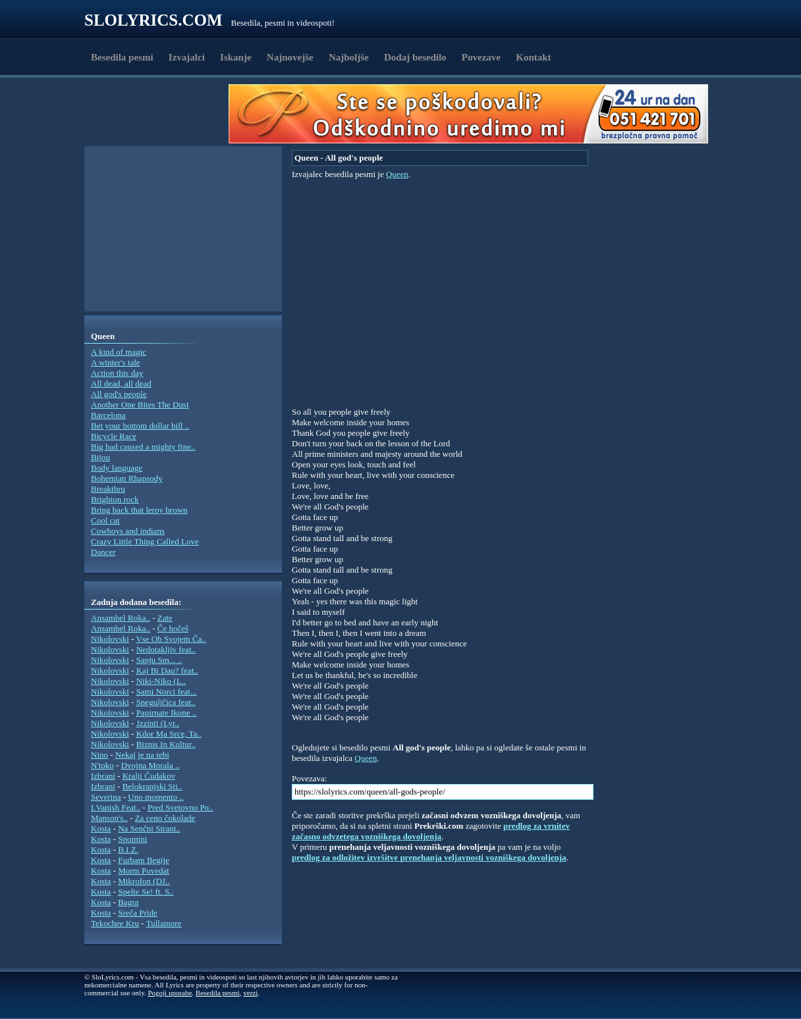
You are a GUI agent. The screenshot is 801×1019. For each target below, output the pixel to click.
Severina (106, 797)
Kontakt (533, 57)
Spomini (132, 839)
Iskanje (236, 57)
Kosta (101, 828)
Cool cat (105, 520)
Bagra (128, 902)
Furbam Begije (143, 860)
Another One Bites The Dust (140, 404)
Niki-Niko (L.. (161, 681)
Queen (397, 174)
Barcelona (108, 415)
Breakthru (108, 489)
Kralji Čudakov (149, 776)
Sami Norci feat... (166, 691)
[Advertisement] (161, 114)
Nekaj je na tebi (142, 755)
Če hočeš (172, 628)
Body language (116, 468)
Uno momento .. (156, 797)
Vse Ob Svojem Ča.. (171, 639)
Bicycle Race (113, 436)
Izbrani (103, 776)
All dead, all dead (121, 383)
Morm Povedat (143, 870)
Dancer (103, 552)
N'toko (102, 765)
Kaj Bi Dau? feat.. (167, 670)
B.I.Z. (128, 849)
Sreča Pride (137, 913)
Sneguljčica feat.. (166, 702)
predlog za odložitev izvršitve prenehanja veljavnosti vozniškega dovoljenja (429, 857)
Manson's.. (109, 818)
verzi (250, 993)
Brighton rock (115, 499)
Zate (165, 618)
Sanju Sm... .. (159, 660)
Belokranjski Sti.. (152, 786)
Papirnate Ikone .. (166, 713)
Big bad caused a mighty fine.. (143, 447)
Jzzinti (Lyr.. (157, 723)
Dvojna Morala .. (150, 765)
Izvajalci (187, 57)
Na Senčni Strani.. (149, 828)
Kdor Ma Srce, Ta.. (169, 734)
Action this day (117, 373)
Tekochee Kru (115, 923)
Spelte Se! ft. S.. (146, 892)
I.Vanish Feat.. (115, 807)
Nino (99, 755)
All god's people (119, 394)
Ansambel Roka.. (120, 618)
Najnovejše (290, 57)
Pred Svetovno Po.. (180, 807)
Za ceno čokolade (165, 818)
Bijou (100, 457)
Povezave (481, 57)
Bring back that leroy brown (139, 510)
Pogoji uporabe (170, 993)
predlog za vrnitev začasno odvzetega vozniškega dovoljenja (431, 831)
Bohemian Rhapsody (127, 478)
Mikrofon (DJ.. (143, 881)
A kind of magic (118, 352)
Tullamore (164, 923)
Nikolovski (110, 639)
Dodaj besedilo (415, 57)
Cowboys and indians (128, 531)
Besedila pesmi (122, 57)
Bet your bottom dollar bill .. (140, 426)
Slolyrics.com (153, 20)
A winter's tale (115, 362)
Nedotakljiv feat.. (166, 649)
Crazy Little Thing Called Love (145, 541)
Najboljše (349, 57)
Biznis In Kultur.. (166, 744)
